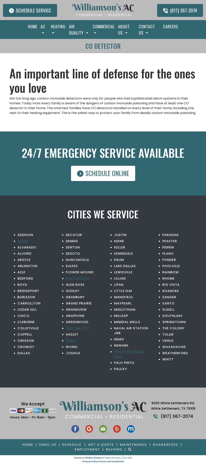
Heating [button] (58, 26)
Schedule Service (30, 10)
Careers (170, 26)
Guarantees (165, 444)
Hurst (71, 340)
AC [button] (43, 26)
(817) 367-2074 (180, 10)
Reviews (114, 449)
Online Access (93, 457)
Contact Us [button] (147, 29)
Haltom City (78, 328)
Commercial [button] (104, 26)
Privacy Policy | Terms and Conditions (103, 461)
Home (32, 26)
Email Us (47, 444)
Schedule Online (103, 173)
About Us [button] (124, 29)
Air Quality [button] (77, 29)
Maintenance (133, 444)
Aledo (23, 241)
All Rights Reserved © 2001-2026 (117, 458)
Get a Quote (101, 444)
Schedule (71, 444)
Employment (87, 449)
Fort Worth (77, 278)
